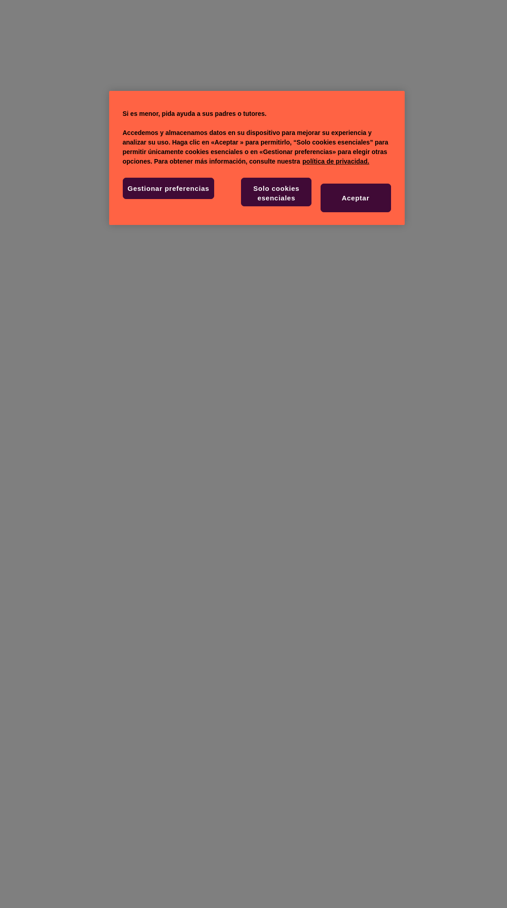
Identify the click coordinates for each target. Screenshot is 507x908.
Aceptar (355, 198)
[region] (257, 158)
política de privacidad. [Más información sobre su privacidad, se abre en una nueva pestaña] (335, 161)
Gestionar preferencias (169, 188)
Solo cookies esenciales (276, 193)
